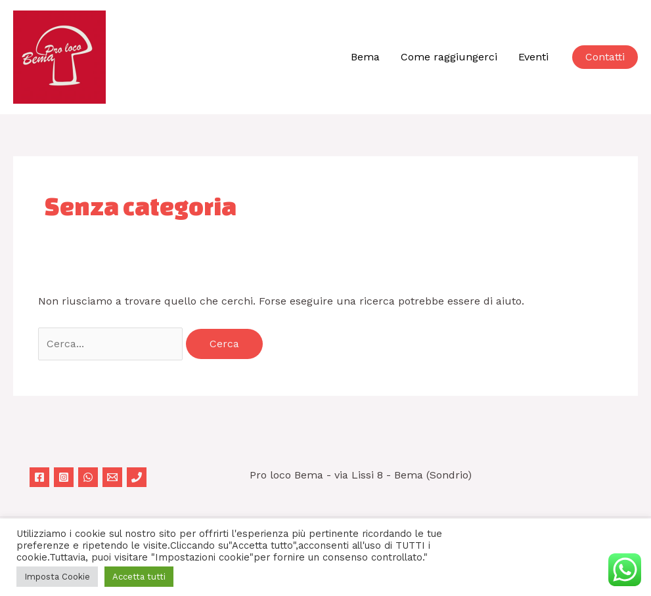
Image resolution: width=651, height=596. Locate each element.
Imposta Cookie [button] (57, 577)
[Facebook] (39, 477)
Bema (365, 57)
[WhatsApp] (88, 477)
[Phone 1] (136, 477)
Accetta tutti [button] (139, 577)
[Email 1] (112, 477)
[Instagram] (64, 477)
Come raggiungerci (449, 57)
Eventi (533, 57)
